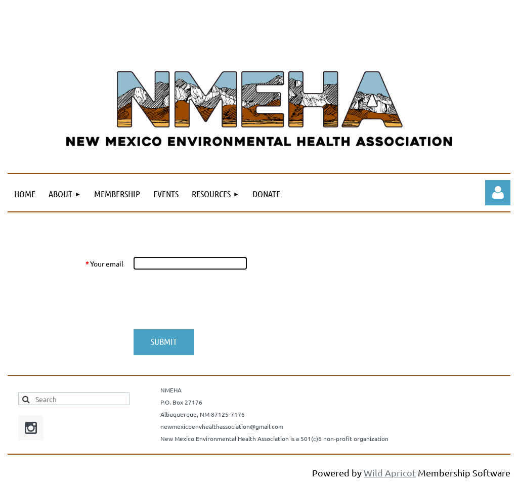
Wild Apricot (390, 472)
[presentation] (210, 299)
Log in (497, 192)
